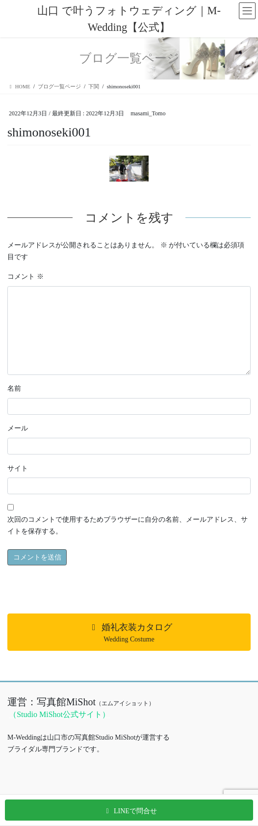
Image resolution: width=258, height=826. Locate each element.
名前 (14, 388)
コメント (25, 276)
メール (17, 428)
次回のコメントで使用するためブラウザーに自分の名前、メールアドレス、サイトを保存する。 (127, 525)
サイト (17, 468)
